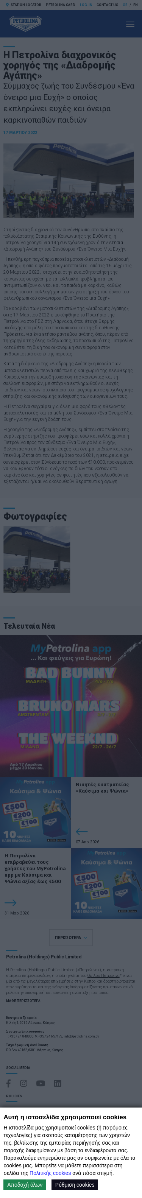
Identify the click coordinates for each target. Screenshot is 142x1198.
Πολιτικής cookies (50, 1173)
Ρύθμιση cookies (75, 1185)
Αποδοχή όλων (24, 1185)
